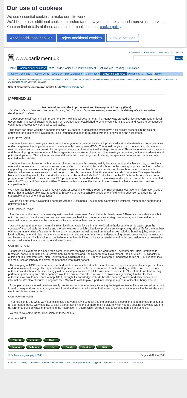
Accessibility (134, 52)
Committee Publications (102, 79)
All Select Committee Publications (130, 79)
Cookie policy (123, 362)
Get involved (106, 68)
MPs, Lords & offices (61, 68)
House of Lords (41, 73)
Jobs (68, 362)
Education (133, 68)
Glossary (23, 362)
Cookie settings (122, 38)
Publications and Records (77, 79)
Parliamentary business (32, 68)
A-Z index (11, 362)
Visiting (120, 68)
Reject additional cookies (81, 38)
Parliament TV (135, 73)
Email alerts (149, 52)
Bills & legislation (74, 73)
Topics (158, 73)
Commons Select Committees (161, 79)
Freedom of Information (52, 362)
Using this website (81, 362)
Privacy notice (109, 362)
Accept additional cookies (31, 38)
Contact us (178, 52)
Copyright (97, 362)
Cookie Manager (137, 362)
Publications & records (113, 73)
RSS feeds (164, 52)
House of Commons (19, 73)
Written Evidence (73, 87)
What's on (57, 73)
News (149, 73)
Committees (92, 73)
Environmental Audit (16, 82)
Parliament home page (30, 79)
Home (12, 68)
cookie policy (110, 27)
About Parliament (86, 68)
